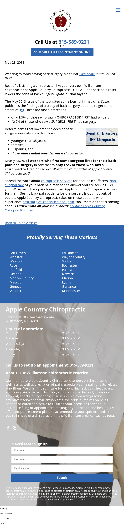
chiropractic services (56, 181)
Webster (16, 257)
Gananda (69, 286)
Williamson (70, 253)
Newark (68, 274)
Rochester (69, 265)
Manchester (71, 290)
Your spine (87, 74)
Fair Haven (18, 253)
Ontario (15, 274)
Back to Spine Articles (21, 223)
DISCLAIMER (12, 496)
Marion (67, 278)
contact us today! (103, 415)
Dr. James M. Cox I (15, 499)
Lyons (66, 282)
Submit (62, 477)
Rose (13, 265)
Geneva (15, 286)
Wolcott (15, 290)
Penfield (16, 269)
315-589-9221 (74, 42)
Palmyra (68, 269)
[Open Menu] (118, 9)
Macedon (17, 282)
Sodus (66, 261)
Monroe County (22, 278)
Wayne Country (73, 257)
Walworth (17, 261)
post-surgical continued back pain (48, 202)
